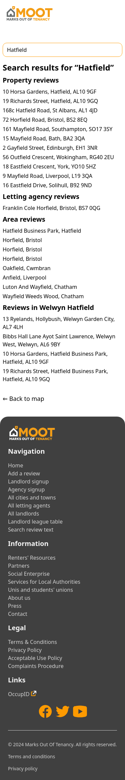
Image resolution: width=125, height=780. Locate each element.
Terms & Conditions (32, 642)
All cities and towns (32, 497)
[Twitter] (63, 711)
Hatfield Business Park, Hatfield (42, 230)
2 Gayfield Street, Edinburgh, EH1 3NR (50, 147)
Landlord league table (35, 521)
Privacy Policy (25, 650)
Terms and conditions (31, 756)
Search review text (30, 529)
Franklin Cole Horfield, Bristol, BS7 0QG (51, 208)
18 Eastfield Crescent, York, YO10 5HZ (49, 166)
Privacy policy (23, 768)
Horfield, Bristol (22, 240)
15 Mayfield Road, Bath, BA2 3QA (44, 138)
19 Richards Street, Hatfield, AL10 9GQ (50, 101)
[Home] (29, 13)
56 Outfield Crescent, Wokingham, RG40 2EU (58, 157)
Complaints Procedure (36, 666)
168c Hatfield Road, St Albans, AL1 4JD (50, 110)
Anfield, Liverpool (24, 277)
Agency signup (26, 489)
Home (15, 465)
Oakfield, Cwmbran (27, 268)
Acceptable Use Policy (35, 658)
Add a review (24, 473)
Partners (18, 565)
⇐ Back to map (23, 399)
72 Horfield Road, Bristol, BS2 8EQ (45, 119)
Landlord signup (28, 481)
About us (19, 597)
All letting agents (29, 505)
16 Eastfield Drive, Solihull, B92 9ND (47, 185)
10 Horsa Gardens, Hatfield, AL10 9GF (49, 91)
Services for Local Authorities (44, 581)
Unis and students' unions (40, 589)
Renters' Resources (32, 557)
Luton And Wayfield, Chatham (40, 287)
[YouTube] (80, 711)
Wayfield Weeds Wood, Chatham (43, 296)
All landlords (23, 513)
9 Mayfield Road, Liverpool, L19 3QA (47, 176)
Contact (17, 614)
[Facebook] (45, 711)
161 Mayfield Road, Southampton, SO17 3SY (57, 129)
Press (14, 605)
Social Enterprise (29, 573)
